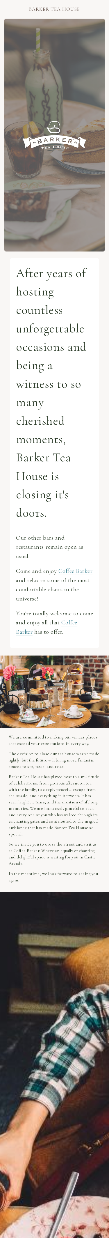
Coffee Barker (75, 571)
